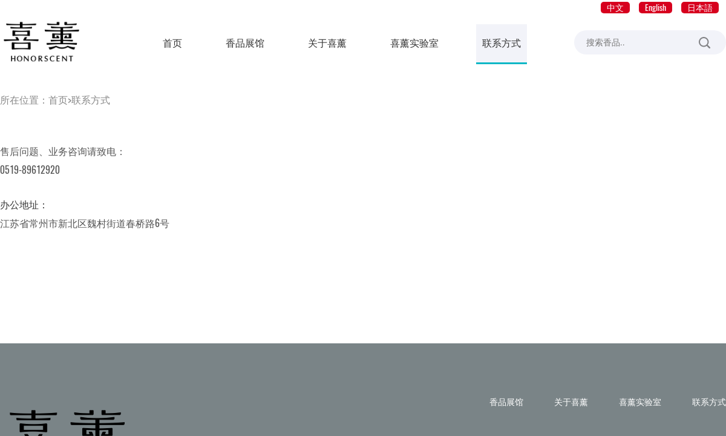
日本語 (700, 7)
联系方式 (501, 42)
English (655, 7)
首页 (172, 42)
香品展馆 (245, 42)
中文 (615, 7)
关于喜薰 (327, 42)
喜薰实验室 (414, 42)
